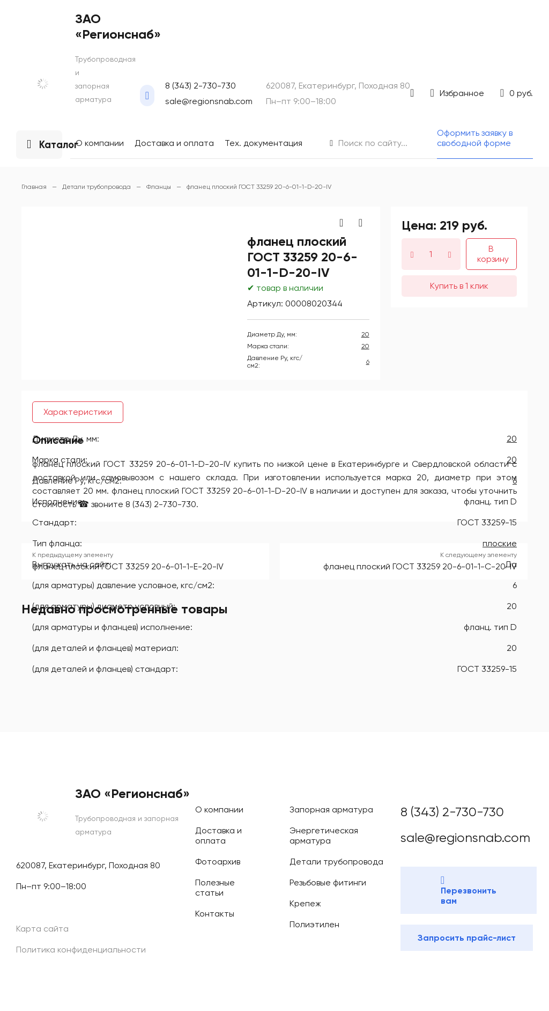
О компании (48, 182)
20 (8, 423)
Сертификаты (50, 211)
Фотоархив (45, 221)
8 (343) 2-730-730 (35, 63)
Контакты (43, 231)
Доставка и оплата (59, 192)
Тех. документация (60, 202)
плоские (19, 733)
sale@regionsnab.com (42, 73)
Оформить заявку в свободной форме (72, 260)
